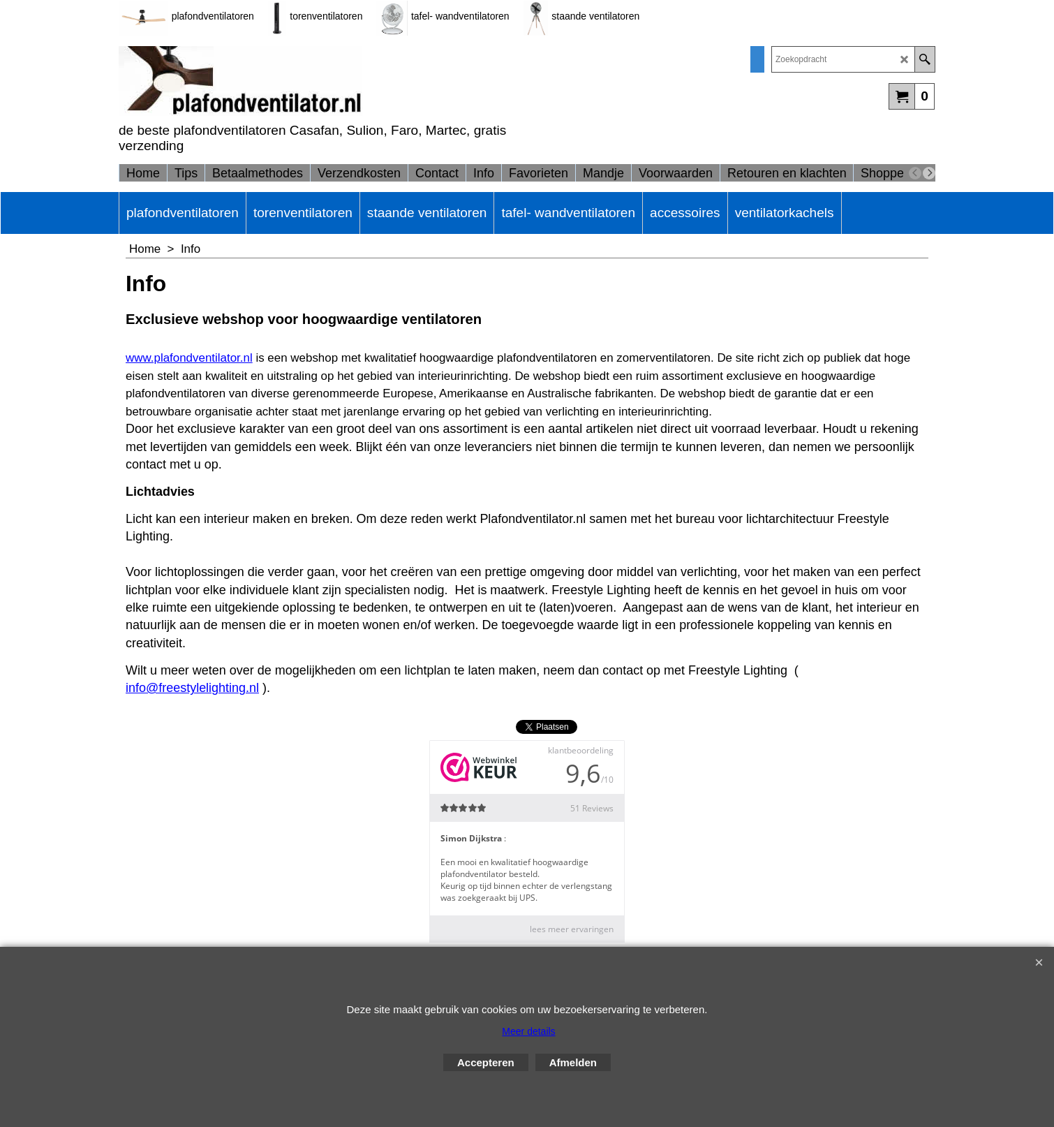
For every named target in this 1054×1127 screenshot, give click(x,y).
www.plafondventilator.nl (189, 357)
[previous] (915, 173)
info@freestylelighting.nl (192, 688)
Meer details (528, 1031)
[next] (929, 173)
